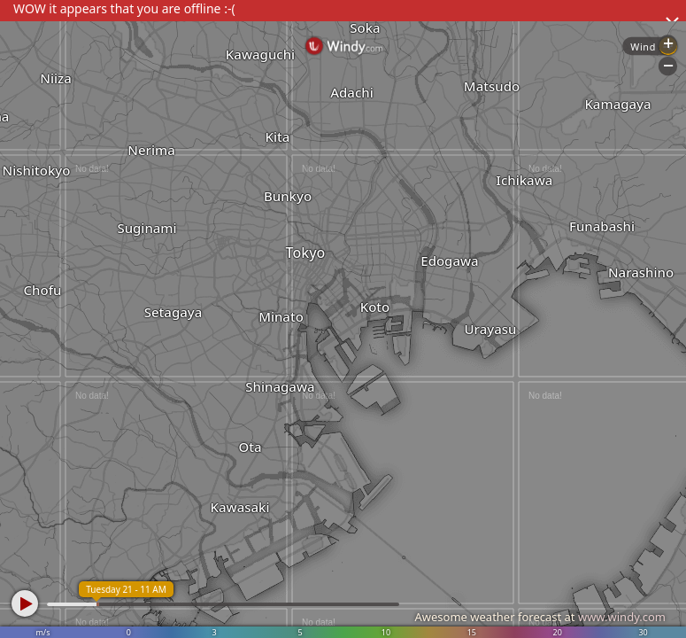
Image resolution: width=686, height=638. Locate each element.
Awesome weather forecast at (540, 617)
